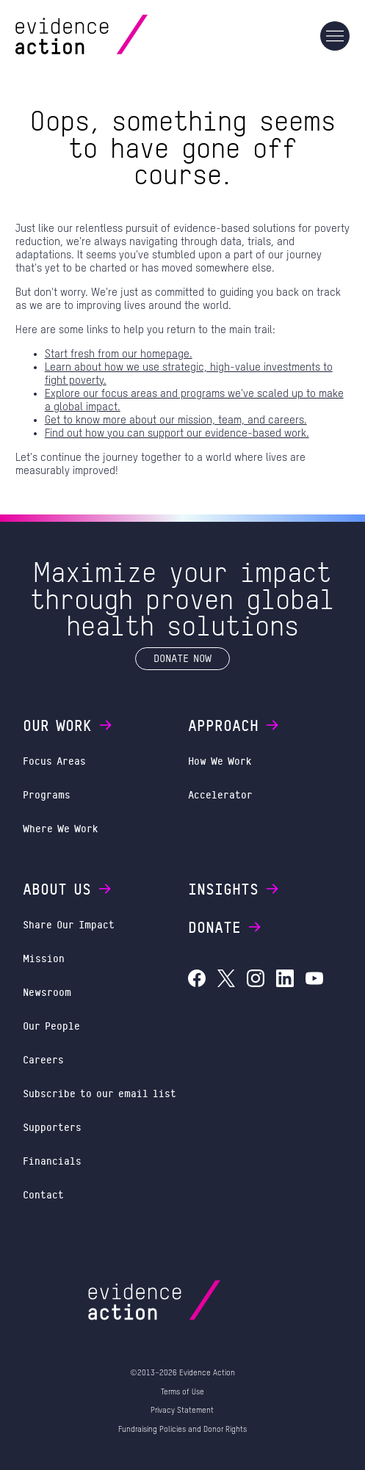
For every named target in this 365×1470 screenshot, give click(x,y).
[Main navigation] (335, 36)
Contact (43, 1194)
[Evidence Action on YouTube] (314, 980)
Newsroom (47, 992)
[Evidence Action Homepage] (109, 36)
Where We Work (60, 828)
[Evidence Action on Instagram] (255, 980)
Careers (43, 1059)
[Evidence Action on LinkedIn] (285, 980)
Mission (44, 958)
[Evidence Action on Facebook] (197, 980)
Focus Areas (54, 761)
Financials (52, 1161)
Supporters (52, 1127)
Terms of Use (182, 1392)
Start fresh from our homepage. (118, 354)
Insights (234, 888)
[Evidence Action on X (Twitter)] (226, 980)
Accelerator (220, 794)
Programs (47, 794)
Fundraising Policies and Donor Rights (182, 1429)
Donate (225, 926)
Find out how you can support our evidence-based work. (177, 433)
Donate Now (182, 658)
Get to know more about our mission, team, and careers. (176, 420)
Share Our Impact (69, 924)
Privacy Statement (182, 1410)
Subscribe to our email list (99, 1093)
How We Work (220, 761)
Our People (51, 1026)
